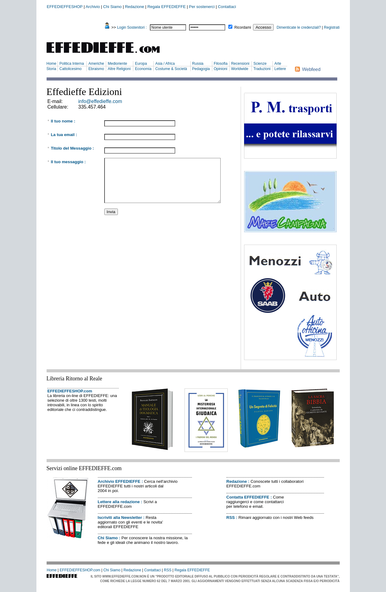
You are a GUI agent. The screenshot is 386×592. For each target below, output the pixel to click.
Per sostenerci (202, 6)
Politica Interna (71, 63)
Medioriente (117, 63)
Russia (198, 63)
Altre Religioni (119, 69)
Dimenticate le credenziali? (299, 27)
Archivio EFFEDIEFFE (119, 481)
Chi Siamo (112, 6)
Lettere (280, 69)
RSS (230, 517)
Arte (277, 63)
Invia (111, 211)
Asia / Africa (165, 63)
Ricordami (243, 27)
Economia (143, 69)
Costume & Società (171, 69)
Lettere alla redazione (119, 501)
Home (51, 63)
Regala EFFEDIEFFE (166, 6)
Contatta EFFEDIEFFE (247, 497)
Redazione (134, 6)
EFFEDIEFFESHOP (65, 6)
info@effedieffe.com (100, 101)
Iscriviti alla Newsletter (120, 517)
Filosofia (221, 63)
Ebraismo (96, 69)
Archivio (92, 6)
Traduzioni (262, 69)
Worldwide (239, 69)
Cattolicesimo (70, 69)
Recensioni (240, 63)
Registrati (332, 27)
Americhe (96, 63)
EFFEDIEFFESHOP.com (70, 391)
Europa (141, 63)
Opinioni (220, 69)
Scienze (260, 63)
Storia (51, 69)
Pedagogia (201, 69)
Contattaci (227, 6)
